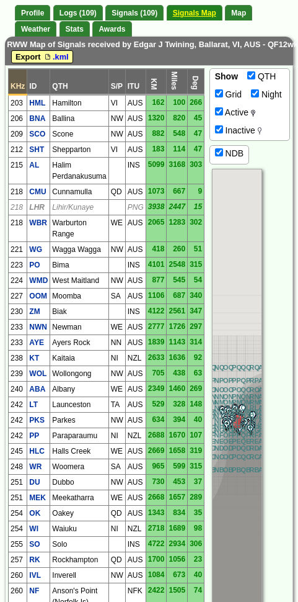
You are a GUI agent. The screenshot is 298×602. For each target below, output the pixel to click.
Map (238, 13)
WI (33, 528)
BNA (37, 118)
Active (235, 112)
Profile (32, 13)
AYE (36, 342)
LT (33, 404)
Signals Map (194, 13)
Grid (228, 94)
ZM (34, 311)
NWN (38, 327)
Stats (75, 29)
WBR (38, 222)
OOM (38, 296)
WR (35, 466)
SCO (37, 134)
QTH (261, 76)
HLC (37, 451)
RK (34, 559)
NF (34, 590)
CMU (37, 191)
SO (34, 544)
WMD (38, 280)
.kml (56, 56)
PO (34, 265)
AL (34, 165)
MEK (37, 497)
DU (34, 482)
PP (34, 435)
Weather (35, 29)
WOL (37, 373)
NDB (229, 153)
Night (266, 94)
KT (34, 358)
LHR (37, 207)
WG (35, 249)
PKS (37, 420)
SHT (36, 149)
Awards (112, 29)
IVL (35, 575)
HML (37, 103)
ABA (37, 389)
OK (34, 513)
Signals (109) (134, 13)
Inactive (238, 130)
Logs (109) (78, 13)
